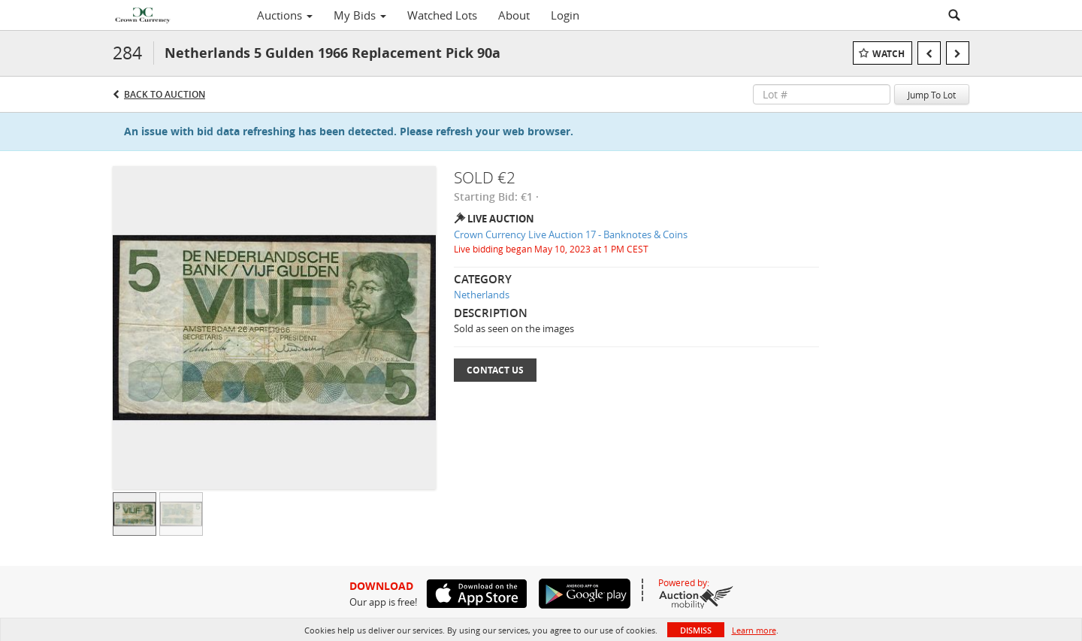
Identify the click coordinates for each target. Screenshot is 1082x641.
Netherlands (481, 294)
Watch (888, 53)
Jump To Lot (932, 95)
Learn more (754, 630)
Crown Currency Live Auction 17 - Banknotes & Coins (571, 234)
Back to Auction (164, 94)
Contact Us (495, 370)
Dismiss (696, 630)
